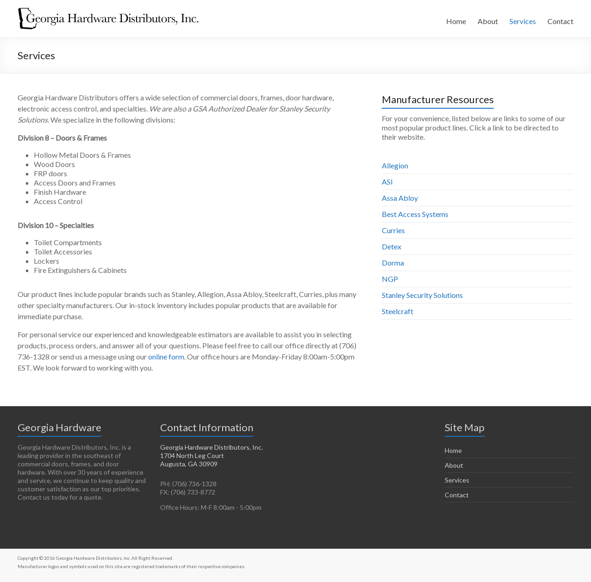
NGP (390, 278)
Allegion (395, 165)
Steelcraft (397, 311)
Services (523, 21)
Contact (560, 21)
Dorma (393, 262)
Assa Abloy (400, 197)
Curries (393, 230)
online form (166, 356)
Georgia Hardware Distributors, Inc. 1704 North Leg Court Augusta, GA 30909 (211, 455)
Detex (391, 246)
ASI (387, 181)
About (488, 21)
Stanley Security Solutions (422, 295)
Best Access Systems (415, 214)
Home (456, 21)
